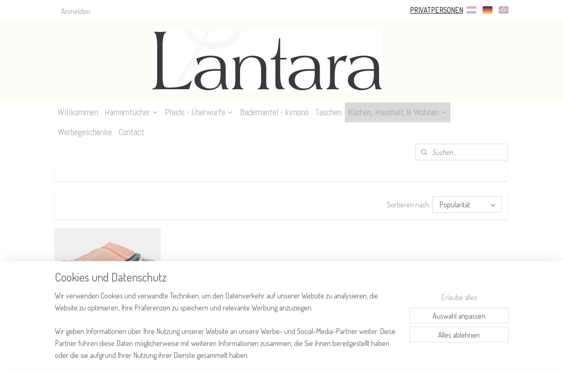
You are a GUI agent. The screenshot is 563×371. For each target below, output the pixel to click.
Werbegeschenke (85, 132)
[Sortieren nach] (467, 204)
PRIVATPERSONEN (436, 9)
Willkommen (78, 112)
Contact (131, 132)
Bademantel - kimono (274, 112)
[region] (227, 330)
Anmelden (75, 11)
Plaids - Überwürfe (199, 112)
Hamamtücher (131, 112)
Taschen (328, 112)
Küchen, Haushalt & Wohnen (397, 112)
